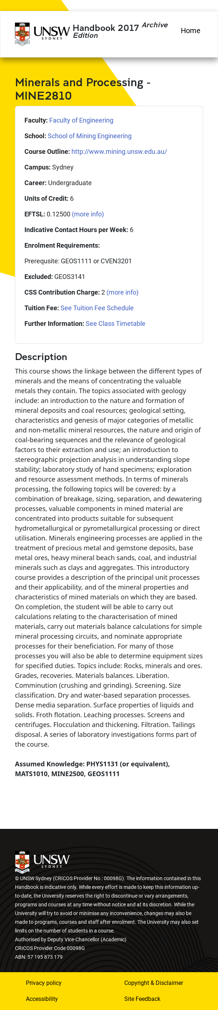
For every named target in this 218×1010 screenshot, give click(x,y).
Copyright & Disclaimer (153, 982)
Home (191, 30)
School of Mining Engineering (90, 136)
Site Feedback (142, 998)
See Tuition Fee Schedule (97, 308)
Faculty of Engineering (81, 120)
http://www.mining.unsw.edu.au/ (119, 151)
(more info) (88, 214)
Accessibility (42, 998)
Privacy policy (44, 982)
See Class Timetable (115, 323)
